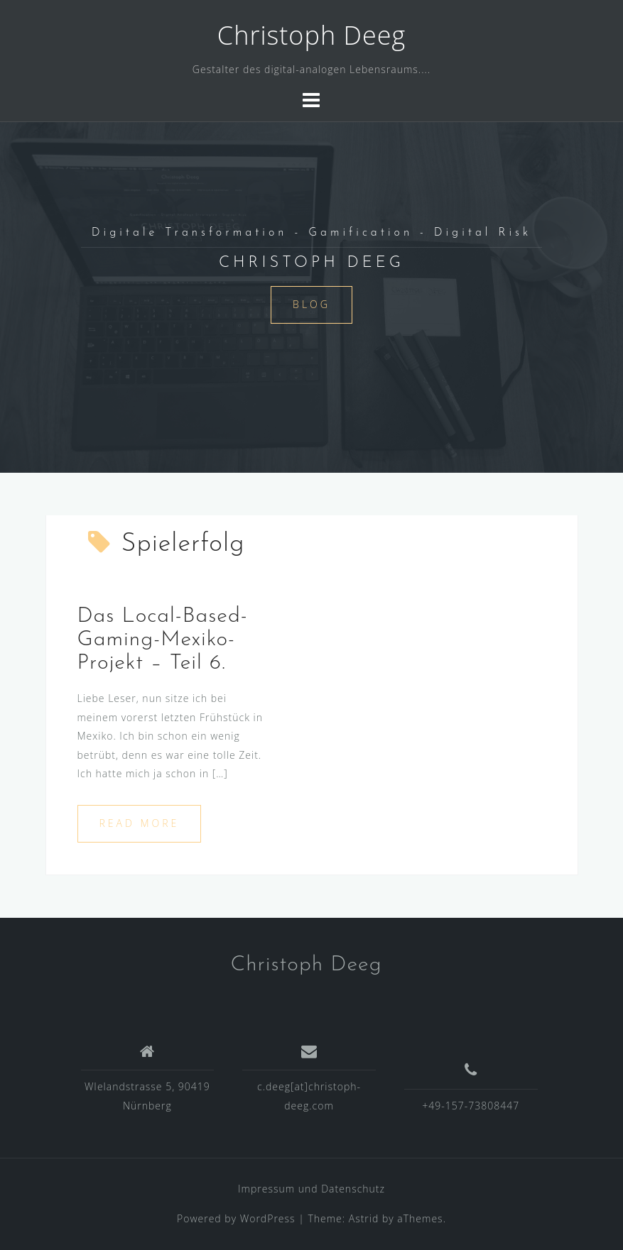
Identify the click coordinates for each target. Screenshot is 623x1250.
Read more (139, 823)
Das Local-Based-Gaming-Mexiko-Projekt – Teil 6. (162, 639)
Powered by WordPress (236, 1218)
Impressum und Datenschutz (311, 1188)
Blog (311, 304)
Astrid (364, 1218)
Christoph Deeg (311, 35)
